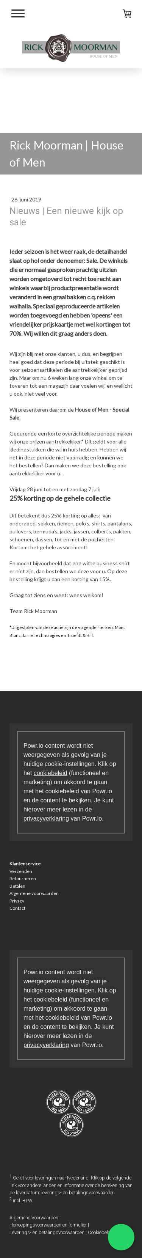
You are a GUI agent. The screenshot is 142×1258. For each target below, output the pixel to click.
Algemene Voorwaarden (33, 1217)
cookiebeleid (50, 773)
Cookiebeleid (101, 1232)
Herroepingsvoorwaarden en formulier (48, 1225)
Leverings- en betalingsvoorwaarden (46, 1232)
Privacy (16, 901)
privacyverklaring (46, 818)
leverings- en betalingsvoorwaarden (78, 1192)
